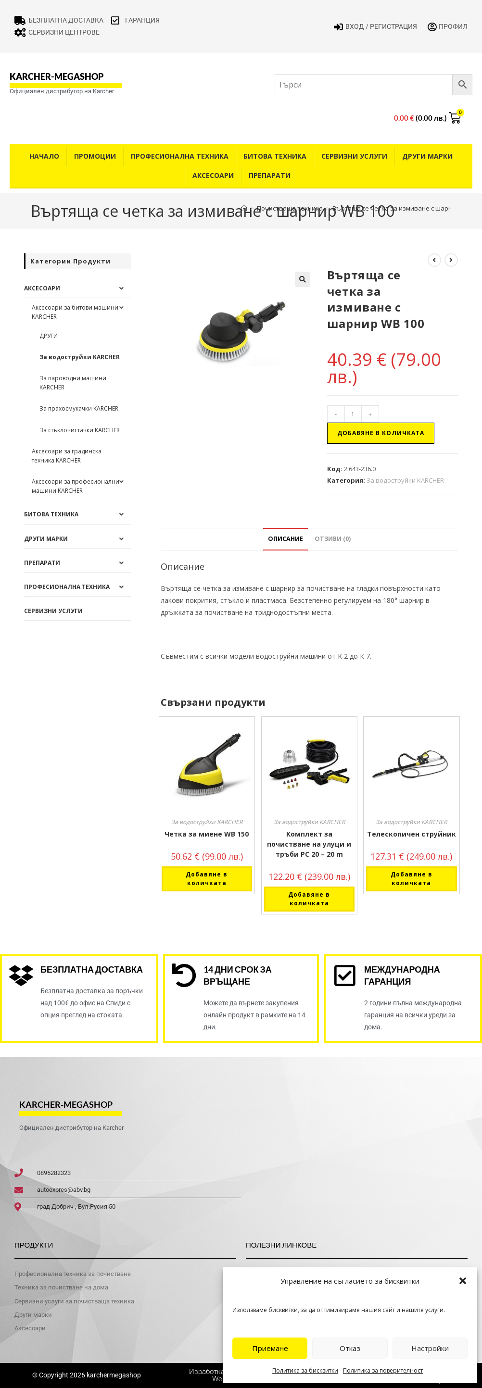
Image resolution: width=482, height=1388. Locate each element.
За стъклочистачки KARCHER (79, 430)
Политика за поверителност (383, 1370)
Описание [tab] (285, 539)
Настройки (430, 1348)
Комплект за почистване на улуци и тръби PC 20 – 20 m (309, 844)
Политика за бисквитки (305, 1370)
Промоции (95, 156)
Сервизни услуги (354, 156)
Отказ (350, 1348)
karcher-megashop (56, 76)
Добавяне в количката (380, 433)
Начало (44, 156)
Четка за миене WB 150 (207, 833)
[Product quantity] (353, 414)
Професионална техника (179, 156)
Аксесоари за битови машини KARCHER (75, 312)
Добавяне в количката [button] (207, 878)
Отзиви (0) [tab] (333, 539)
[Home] (244, 208)
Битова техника (274, 156)
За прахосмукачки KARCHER (78, 408)
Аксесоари (213, 175)
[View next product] (451, 260)
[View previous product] (434, 260)
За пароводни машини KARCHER (72, 382)
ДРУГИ (48, 336)
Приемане (270, 1348)
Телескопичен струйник (411, 833)
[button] (463, 1281)
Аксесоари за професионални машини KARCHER (75, 486)
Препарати (270, 175)
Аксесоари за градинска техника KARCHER (66, 455)
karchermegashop (113, 1375)
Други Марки (427, 156)
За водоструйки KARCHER (405, 480)
